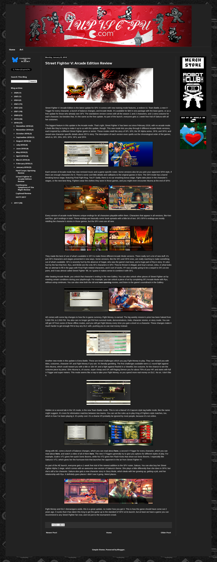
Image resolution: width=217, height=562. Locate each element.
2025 (16, 96)
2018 (16, 123)
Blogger (121, 550)
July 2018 (20, 145)
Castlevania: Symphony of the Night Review (25, 187)
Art (21, 49)
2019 (16, 119)
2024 (16, 100)
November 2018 (23, 130)
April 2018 (21, 156)
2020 (16, 115)
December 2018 (23, 126)
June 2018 (21, 148)
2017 (16, 203)
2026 (16, 93)
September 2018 (24, 137)
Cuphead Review (23, 193)
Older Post (166, 532)
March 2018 (21, 160)
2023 (16, 104)
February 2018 (23, 163)
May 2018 (20, 152)
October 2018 (22, 133)
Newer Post (51, 532)
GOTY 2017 (21, 197)
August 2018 (22, 141)
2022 (16, 108)
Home (12, 49)
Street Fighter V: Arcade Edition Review (24, 179)
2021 (16, 111)
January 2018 (22, 167)
